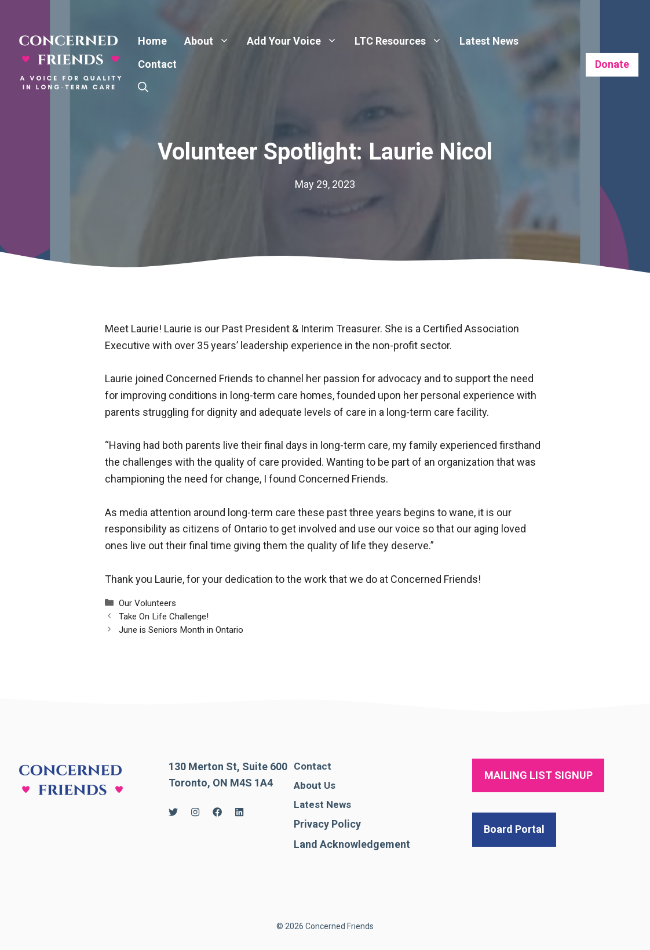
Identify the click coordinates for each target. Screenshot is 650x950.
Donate (612, 64)
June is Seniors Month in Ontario (181, 630)
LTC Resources (403, 41)
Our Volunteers (147, 603)
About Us (314, 785)
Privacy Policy (327, 824)
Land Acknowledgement (352, 844)
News (338, 804)
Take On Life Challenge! (164, 616)
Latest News (488, 41)
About (211, 41)
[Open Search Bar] (143, 87)
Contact (157, 64)
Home (152, 41)
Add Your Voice (296, 41)
